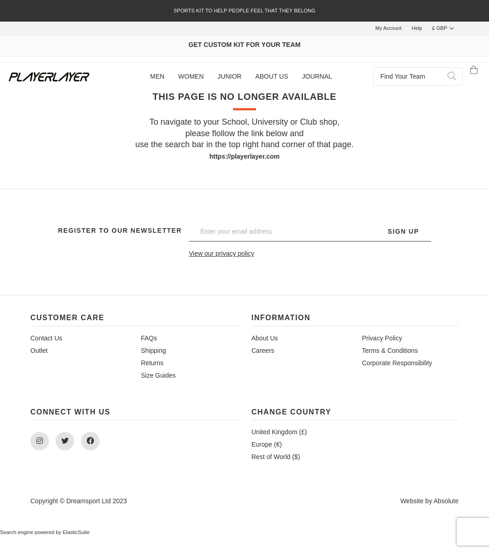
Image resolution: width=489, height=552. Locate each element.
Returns (152, 363)
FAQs (149, 338)
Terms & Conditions (390, 350)
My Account (388, 28)
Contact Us (46, 338)
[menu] (241, 77)
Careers (262, 350)
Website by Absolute (429, 501)
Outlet (38, 350)
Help (417, 28)
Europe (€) (266, 444)
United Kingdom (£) (279, 432)
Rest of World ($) (275, 456)
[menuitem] (157, 77)
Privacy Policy (382, 338)
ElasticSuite (76, 532)
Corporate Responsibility (397, 363)
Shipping (153, 350)
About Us (264, 338)
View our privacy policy (221, 253)
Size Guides (158, 375)
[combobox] (418, 76)
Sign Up (403, 231)
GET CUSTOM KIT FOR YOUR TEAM (244, 44)
